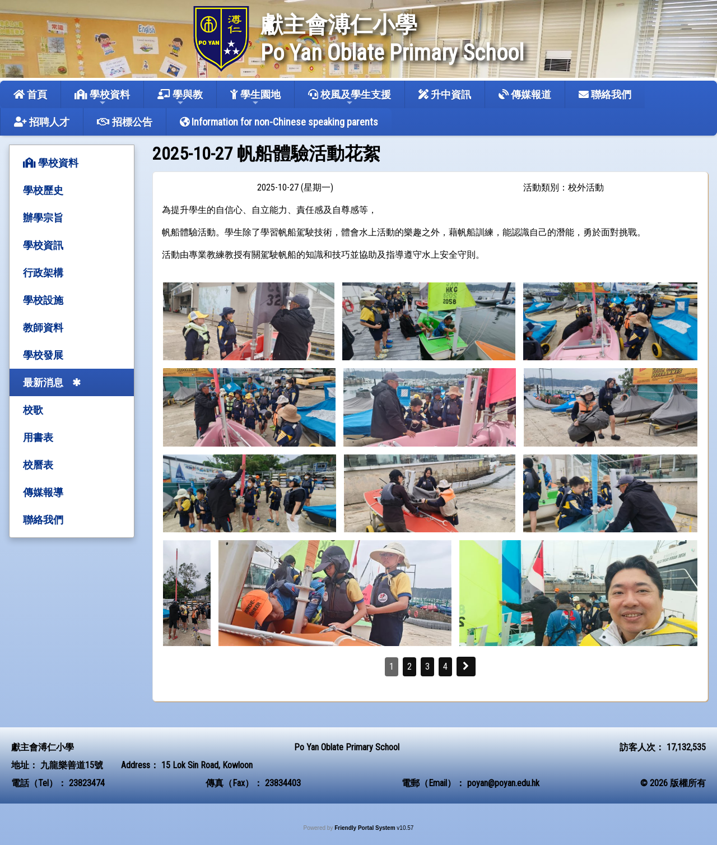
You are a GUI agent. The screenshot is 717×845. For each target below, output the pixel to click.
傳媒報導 (43, 492)
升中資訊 (444, 94)
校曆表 (38, 465)
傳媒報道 (525, 94)
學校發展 (43, 355)
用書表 (38, 437)
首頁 (30, 94)
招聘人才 (41, 122)
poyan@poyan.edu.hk (503, 783)
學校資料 (102, 98)
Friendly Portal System (365, 828)
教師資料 (43, 327)
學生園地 (255, 98)
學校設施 (43, 300)
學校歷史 (43, 190)
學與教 (180, 98)
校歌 (33, 410)
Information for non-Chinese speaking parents (279, 122)
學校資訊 (43, 245)
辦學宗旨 (43, 218)
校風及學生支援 (349, 98)
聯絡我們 (605, 94)
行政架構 (43, 272)
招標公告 (124, 122)
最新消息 (43, 382)
